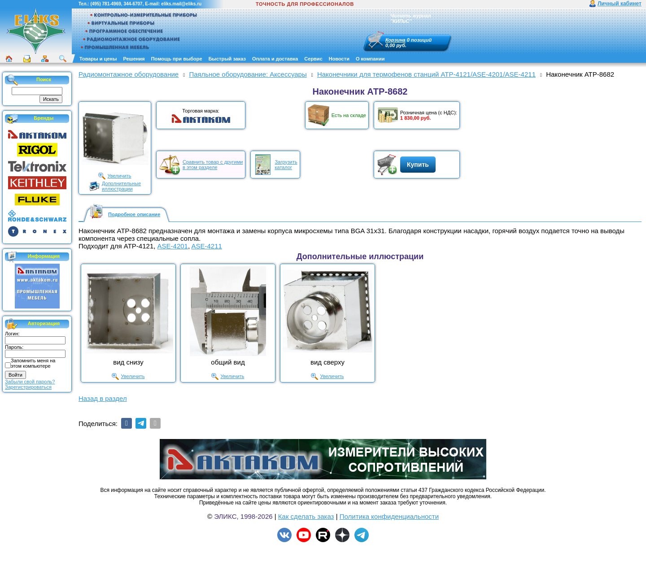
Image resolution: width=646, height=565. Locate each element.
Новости (339, 58)
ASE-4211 (206, 246)
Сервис (313, 58)
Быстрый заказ (227, 58)
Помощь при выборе (176, 58)
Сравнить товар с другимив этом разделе (213, 164)
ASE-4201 (172, 246)
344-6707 (132, 3)
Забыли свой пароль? (30, 381)
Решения (133, 58)
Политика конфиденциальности (389, 516)
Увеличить (119, 175)
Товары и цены (98, 58)
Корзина (395, 40)
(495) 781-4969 (105, 3)
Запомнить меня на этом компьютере (33, 363)
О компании (370, 58)
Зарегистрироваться (28, 387)
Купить (418, 164)
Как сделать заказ (306, 516)
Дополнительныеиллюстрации (121, 186)
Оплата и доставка (275, 58)
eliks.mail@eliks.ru (181, 3)
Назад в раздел (103, 398)
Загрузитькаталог (286, 164)
